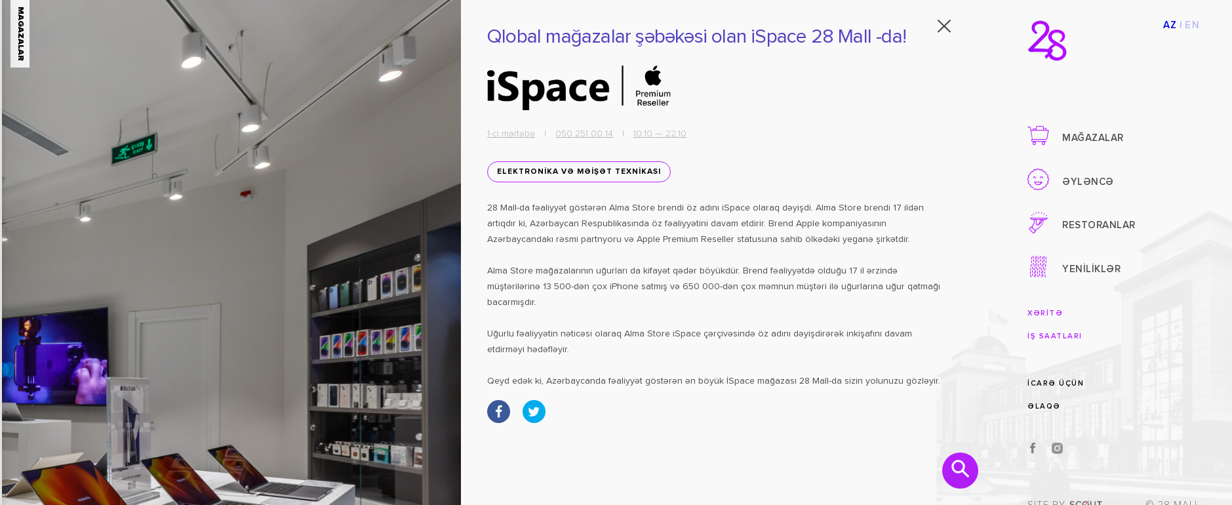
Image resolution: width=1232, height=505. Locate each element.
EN (1192, 25)
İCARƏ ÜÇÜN (1055, 383)
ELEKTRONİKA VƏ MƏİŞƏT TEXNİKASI (572, 172)
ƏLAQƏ (1044, 406)
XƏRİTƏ (1045, 313)
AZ (1170, 25)
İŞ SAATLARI (1055, 336)
